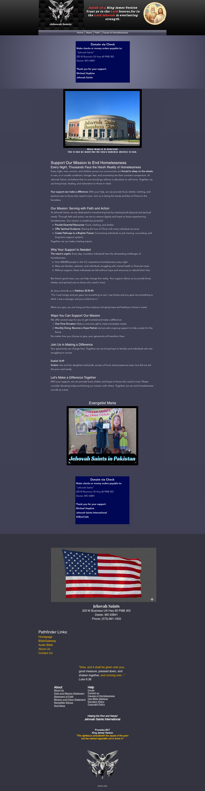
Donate (91, 690)
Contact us (93, 693)
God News (59, 705)
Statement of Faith (63, 696)
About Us (44, 649)
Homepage (45, 636)
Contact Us (45, 653)
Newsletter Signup (63, 702)
